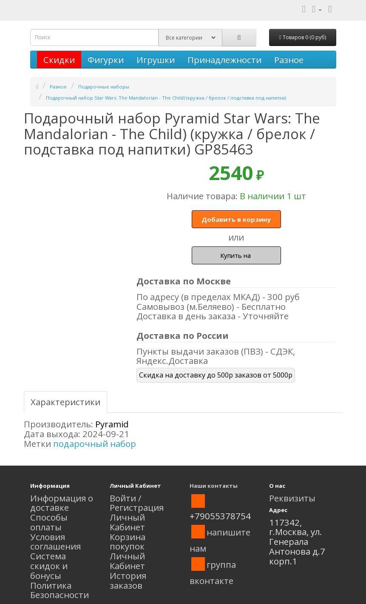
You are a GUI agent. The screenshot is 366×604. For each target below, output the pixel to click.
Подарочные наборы (103, 86)
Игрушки (155, 60)
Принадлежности (224, 60)
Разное (289, 60)
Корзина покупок (127, 541)
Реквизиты (292, 498)
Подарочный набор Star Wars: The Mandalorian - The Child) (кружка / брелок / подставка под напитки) (166, 97)
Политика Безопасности (59, 590)
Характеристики (65, 402)
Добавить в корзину (236, 219)
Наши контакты (214, 485)
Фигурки (106, 60)
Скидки (59, 60)
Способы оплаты (49, 522)
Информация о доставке (61, 503)
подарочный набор (94, 443)
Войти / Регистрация (137, 503)
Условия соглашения (55, 541)
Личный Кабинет (127, 522)
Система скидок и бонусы (49, 565)
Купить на (236, 255)
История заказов (128, 580)
